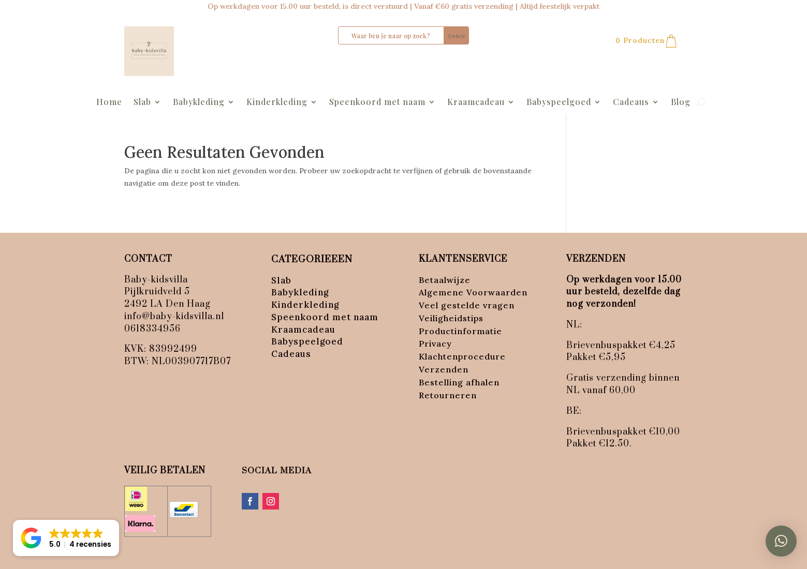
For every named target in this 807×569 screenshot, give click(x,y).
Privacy (435, 343)
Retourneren (448, 395)
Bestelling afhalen (459, 382)
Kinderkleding (276, 102)
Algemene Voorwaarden (473, 292)
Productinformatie (460, 331)
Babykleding (199, 102)
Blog (681, 102)
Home (109, 102)
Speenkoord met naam (377, 102)
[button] (781, 541)
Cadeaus (631, 102)
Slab (142, 102)
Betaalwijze (445, 280)
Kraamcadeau (476, 102)
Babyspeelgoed (558, 102)
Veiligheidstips (451, 318)
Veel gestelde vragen (467, 305)
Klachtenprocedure (462, 356)
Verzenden (443, 369)
